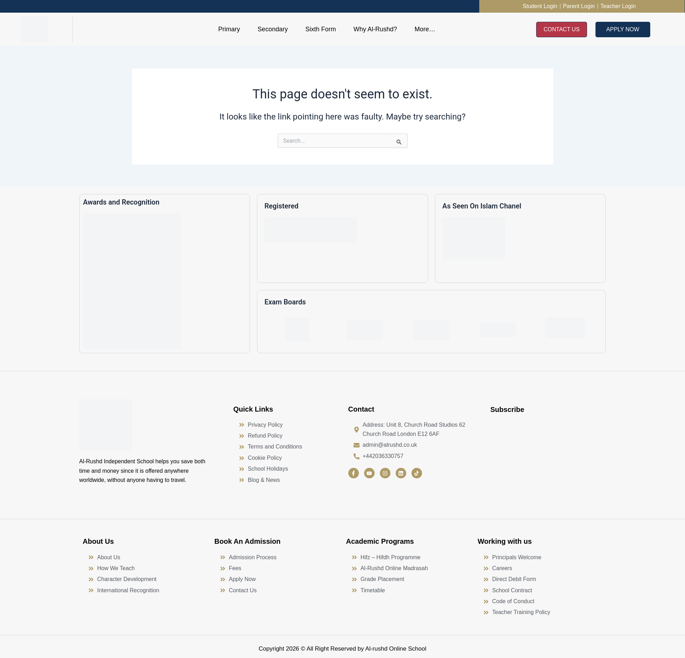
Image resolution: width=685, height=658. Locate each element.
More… (425, 29)
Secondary (273, 29)
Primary (229, 29)
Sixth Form (320, 29)
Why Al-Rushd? (375, 29)
